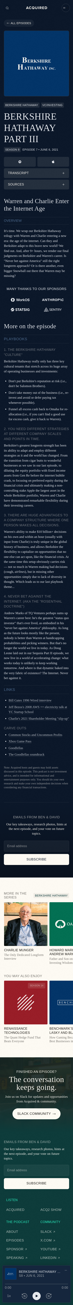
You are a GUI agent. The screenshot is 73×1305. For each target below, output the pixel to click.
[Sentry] (52, 310)
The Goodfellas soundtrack (26, 754)
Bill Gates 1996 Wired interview (30, 700)
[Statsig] (20, 310)
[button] (66, 8)
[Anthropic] (52, 300)
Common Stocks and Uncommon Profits (35, 735)
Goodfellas (16, 748)
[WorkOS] (20, 300)
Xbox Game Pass (20, 741)
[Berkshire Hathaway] (22, 105)
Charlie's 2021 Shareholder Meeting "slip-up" (39, 718)
